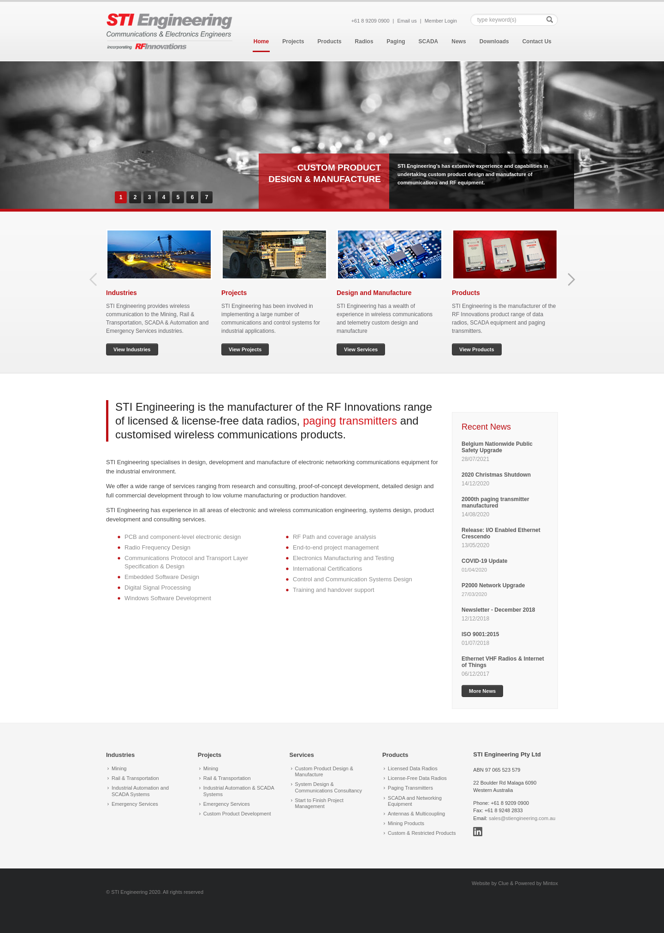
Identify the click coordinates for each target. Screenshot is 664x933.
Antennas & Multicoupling (416, 813)
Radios (364, 41)
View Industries (132, 349)
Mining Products (406, 823)
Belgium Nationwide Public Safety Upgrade (497, 447)
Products (330, 41)
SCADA (429, 41)
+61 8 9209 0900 (370, 21)
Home (261, 41)
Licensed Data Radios (413, 768)
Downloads (494, 41)
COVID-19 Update (484, 561)
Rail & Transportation (135, 778)
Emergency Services (135, 804)
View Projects (245, 349)
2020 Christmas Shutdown (497, 475)
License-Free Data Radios (417, 778)
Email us (407, 21)
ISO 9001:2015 (480, 634)
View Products (476, 349)
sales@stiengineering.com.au (522, 818)
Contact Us (536, 41)
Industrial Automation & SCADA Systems (238, 791)
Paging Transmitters (410, 788)
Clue (503, 883)
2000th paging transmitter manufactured (495, 502)
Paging (396, 41)
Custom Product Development (237, 813)
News (458, 41)
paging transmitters (350, 420)
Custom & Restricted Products (422, 833)
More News (482, 691)
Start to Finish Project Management (319, 803)
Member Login (441, 21)
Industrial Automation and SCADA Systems (140, 791)
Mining (119, 768)
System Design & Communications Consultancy (328, 787)
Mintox (550, 883)
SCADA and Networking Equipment (415, 801)
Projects (293, 41)
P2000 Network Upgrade (493, 585)
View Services (361, 349)
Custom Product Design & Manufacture (324, 771)
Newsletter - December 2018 (498, 610)
